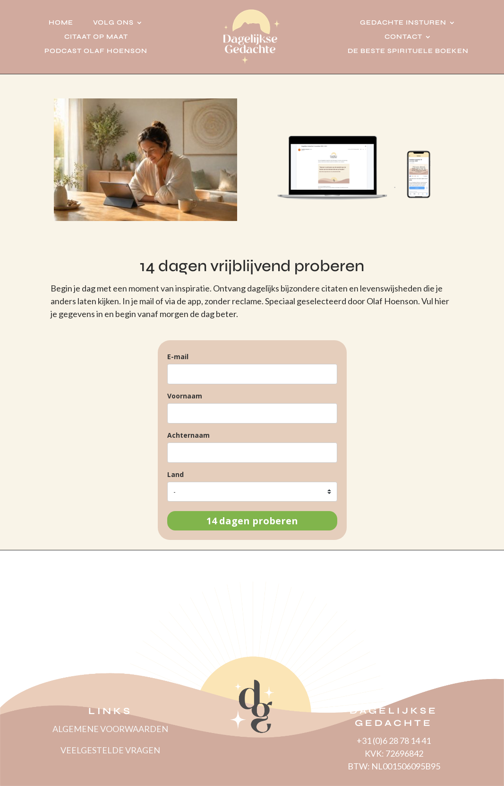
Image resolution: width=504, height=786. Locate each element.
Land (175, 474)
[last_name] (252, 452)
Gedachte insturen (403, 22)
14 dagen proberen (252, 520)
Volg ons (113, 22)
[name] (252, 413)
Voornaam (184, 395)
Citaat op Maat (96, 37)
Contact (403, 37)
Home (61, 22)
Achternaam (188, 435)
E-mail (177, 356)
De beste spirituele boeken (408, 51)
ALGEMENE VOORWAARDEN (110, 729)
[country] (252, 492)
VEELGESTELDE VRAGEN (110, 750)
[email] (252, 374)
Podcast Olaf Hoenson (95, 51)
